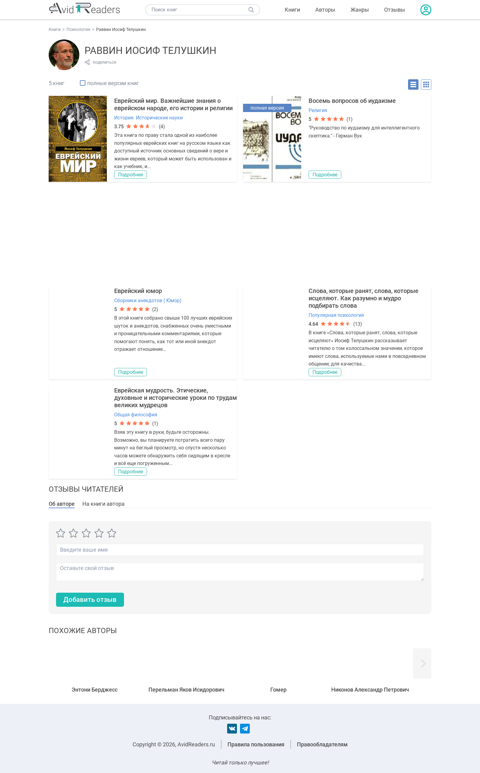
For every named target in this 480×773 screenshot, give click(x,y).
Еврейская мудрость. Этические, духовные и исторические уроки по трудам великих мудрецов (175, 398)
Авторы (325, 9)
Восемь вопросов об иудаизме (352, 100)
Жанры (360, 9)
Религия (318, 110)
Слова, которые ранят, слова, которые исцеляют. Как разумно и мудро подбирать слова (363, 298)
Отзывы (394, 9)
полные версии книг (113, 83)
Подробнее (130, 175)
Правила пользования (255, 744)
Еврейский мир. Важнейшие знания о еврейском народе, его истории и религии (173, 104)
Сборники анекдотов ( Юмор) (148, 300)
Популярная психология (336, 315)
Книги (292, 9)
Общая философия (135, 415)
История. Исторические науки (148, 118)
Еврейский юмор (138, 291)
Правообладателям (322, 744)
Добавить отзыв (90, 599)
